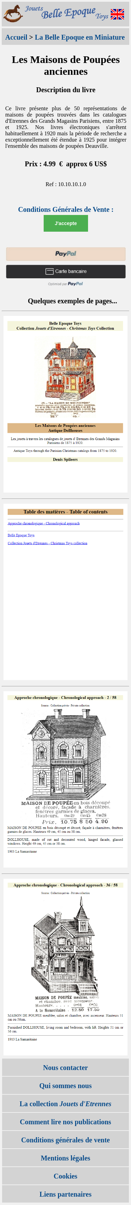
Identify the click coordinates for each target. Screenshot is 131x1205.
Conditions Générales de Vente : (66, 209)
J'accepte (66, 223)
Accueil (16, 37)
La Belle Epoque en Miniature (80, 37)
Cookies (66, 1176)
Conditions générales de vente (65, 1140)
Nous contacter (65, 1067)
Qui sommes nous (65, 1086)
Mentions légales (65, 1158)
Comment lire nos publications (65, 1122)
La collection (65, 1104)
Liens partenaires (65, 1194)
